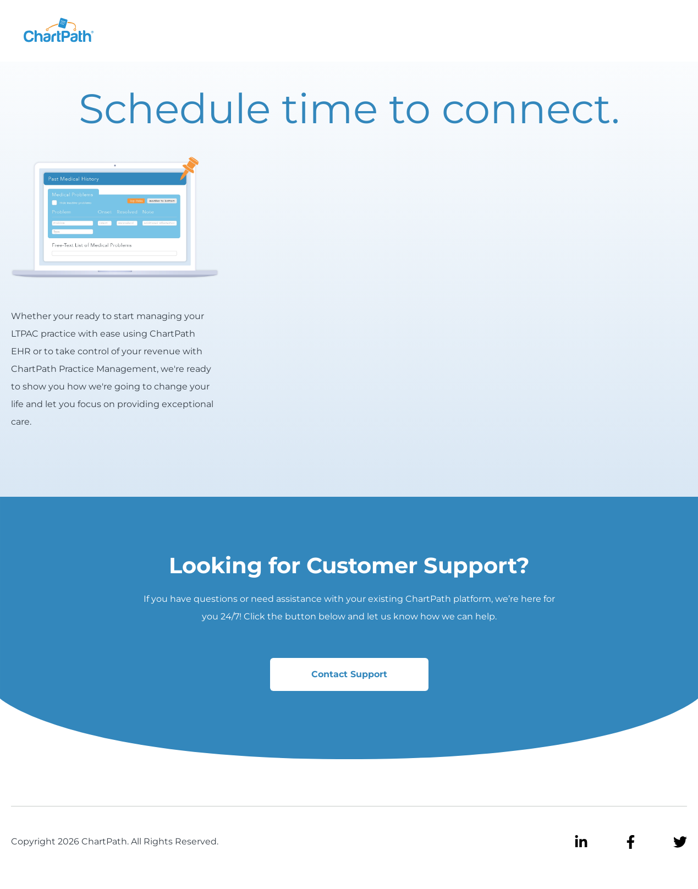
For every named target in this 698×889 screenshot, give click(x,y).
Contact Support (349, 674)
